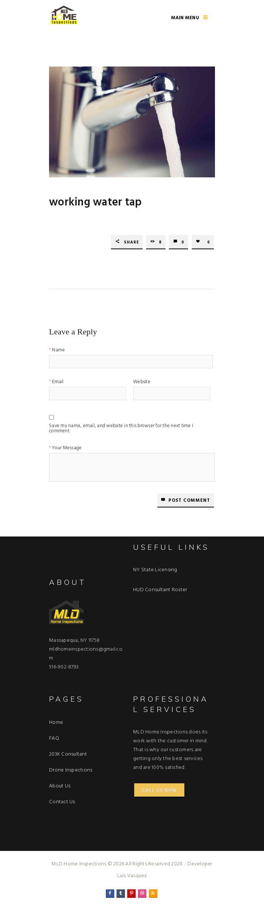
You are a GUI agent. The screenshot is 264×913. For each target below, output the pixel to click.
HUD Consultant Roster (160, 590)
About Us (59, 786)
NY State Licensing (155, 570)
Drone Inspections (70, 770)
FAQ (54, 738)
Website (141, 382)
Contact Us (62, 802)
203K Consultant (68, 754)
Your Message (66, 449)
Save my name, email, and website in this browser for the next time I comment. (121, 427)
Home (56, 722)
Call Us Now (159, 790)
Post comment (189, 500)
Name (58, 351)
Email (57, 382)
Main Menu (185, 18)
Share (131, 242)
